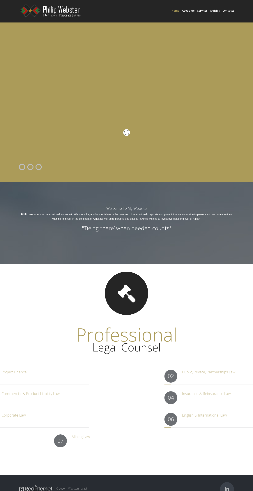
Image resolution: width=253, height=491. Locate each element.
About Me (188, 10)
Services (202, 10)
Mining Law (111, 436)
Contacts (228, 10)
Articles (215, 10)
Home (175, 10)
